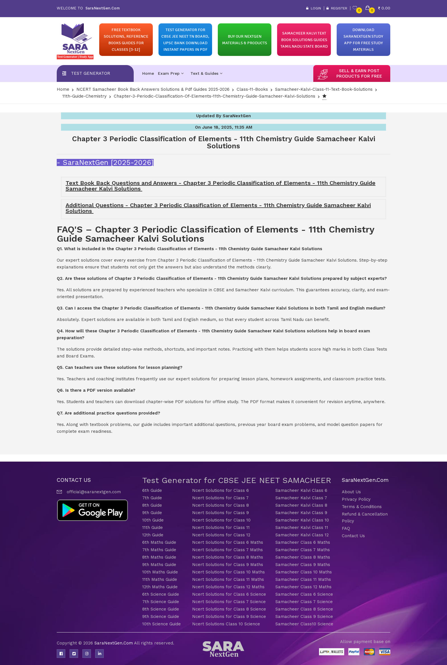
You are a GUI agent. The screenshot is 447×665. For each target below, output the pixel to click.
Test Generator (90, 73)
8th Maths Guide (159, 557)
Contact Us (353, 535)
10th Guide (153, 520)
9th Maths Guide (159, 564)
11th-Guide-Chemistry (84, 96)
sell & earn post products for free (359, 73)
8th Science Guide (160, 609)
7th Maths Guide (159, 549)
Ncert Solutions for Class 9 (220, 512)
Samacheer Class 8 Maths (302, 557)
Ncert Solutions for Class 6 (220, 490)
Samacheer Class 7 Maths (302, 549)
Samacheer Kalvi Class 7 (301, 497)
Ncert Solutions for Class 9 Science (229, 616)
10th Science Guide (161, 623)
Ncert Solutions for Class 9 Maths (227, 564)
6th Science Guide (160, 594)
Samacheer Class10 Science (304, 623)
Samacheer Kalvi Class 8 (301, 505)
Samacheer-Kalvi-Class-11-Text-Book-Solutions (324, 89)
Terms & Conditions (362, 506)
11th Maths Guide (159, 579)
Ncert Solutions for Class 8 (220, 505)
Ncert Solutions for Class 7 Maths (227, 549)
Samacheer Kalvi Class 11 (301, 527)
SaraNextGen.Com (114, 643)
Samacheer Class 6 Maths (302, 542)
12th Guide (152, 534)
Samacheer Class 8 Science (304, 609)
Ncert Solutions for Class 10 (221, 520)
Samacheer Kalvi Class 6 (301, 490)
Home (148, 73)
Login (313, 8)
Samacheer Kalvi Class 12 (302, 534)
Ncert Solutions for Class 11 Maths (228, 579)
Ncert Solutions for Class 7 (220, 497)
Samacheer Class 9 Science (304, 616)
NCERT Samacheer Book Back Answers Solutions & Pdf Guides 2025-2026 (152, 89)
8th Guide (152, 505)
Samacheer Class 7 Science (304, 601)
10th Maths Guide (160, 572)
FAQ (346, 528)
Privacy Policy (356, 499)
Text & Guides (206, 73)
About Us (351, 491)
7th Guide (152, 497)
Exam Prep (171, 73)
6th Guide (152, 490)
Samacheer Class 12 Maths (303, 586)
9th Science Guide (160, 616)
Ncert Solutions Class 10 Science (226, 623)
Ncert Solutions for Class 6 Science (229, 594)
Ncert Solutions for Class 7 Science (229, 601)
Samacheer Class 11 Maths (303, 579)
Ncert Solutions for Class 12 (221, 534)
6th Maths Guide (159, 542)
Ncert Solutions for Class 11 (221, 527)
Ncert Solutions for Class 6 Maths (227, 542)
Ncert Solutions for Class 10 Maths (228, 572)
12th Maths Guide (160, 586)
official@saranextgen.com (94, 491)
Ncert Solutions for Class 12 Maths (228, 586)
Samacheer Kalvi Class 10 (302, 520)
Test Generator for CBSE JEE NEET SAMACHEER (236, 480)
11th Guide (152, 527)
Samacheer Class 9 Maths (302, 564)
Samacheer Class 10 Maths (303, 572)
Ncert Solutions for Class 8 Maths (227, 557)
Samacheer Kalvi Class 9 (301, 512)
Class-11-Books (252, 89)
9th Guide (152, 512)
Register (336, 8)
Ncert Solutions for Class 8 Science (229, 609)
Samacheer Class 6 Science (304, 594)
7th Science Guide (160, 601)
